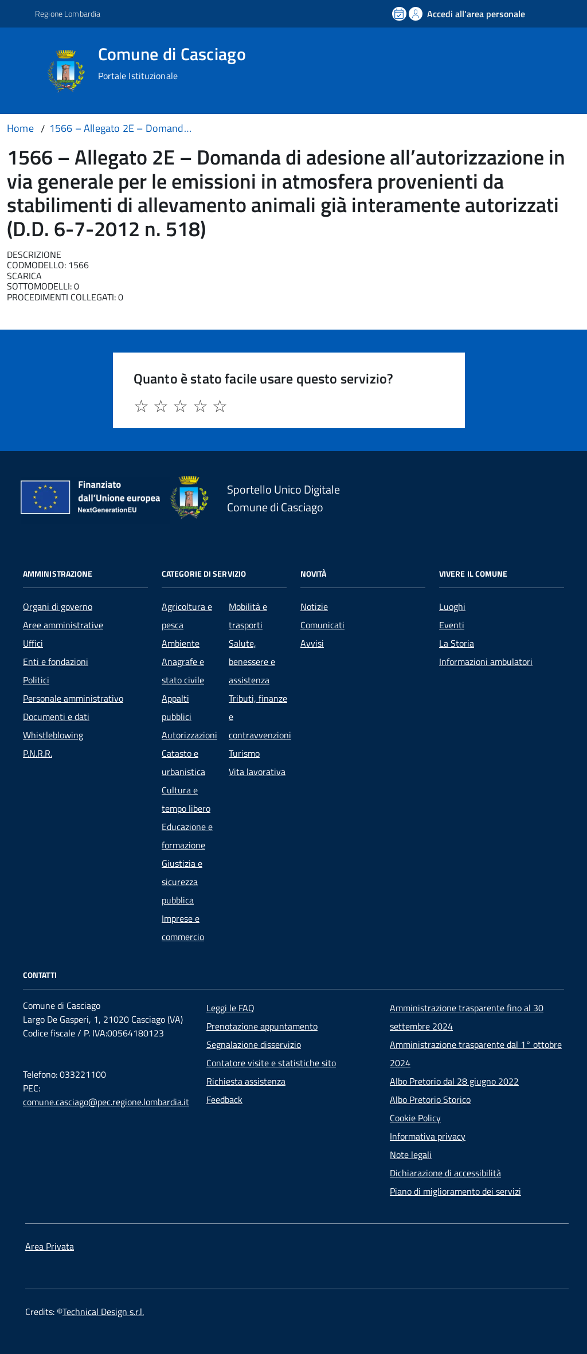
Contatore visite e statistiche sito (271, 1063)
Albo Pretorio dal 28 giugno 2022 (454, 1081)
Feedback (224, 1099)
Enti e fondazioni (55, 661)
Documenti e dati (56, 716)
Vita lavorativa (257, 771)
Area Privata (49, 1246)
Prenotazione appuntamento (262, 1026)
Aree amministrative (63, 625)
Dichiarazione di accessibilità (445, 1173)
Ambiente (180, 643)
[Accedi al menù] (24, 70)
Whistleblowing (53, 735)
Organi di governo (57, 606)
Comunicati (322, 625)
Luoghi (452, 606)
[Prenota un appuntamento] (400, 14)
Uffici (33, 643)
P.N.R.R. (37, 753)
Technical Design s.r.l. (103, 1311)
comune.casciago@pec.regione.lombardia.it (106, 1102)
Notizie (314, 606)
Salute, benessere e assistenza (252, 661)
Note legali (411, 1154)
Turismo (244, 753)
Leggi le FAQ (230, 1008)
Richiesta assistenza (245, 1081)
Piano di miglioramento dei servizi (455, 1191)
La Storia (456, 643)
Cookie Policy (415, 1118)
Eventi (451, 625)
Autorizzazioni (189, 735)
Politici (36, 680)
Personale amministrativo (73, 698)
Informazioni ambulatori (486, 661)
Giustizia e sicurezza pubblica (182, 881)
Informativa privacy (427, 1136)
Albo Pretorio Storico (430, 1099)
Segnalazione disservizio (253, 1044)
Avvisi (312, 643)
